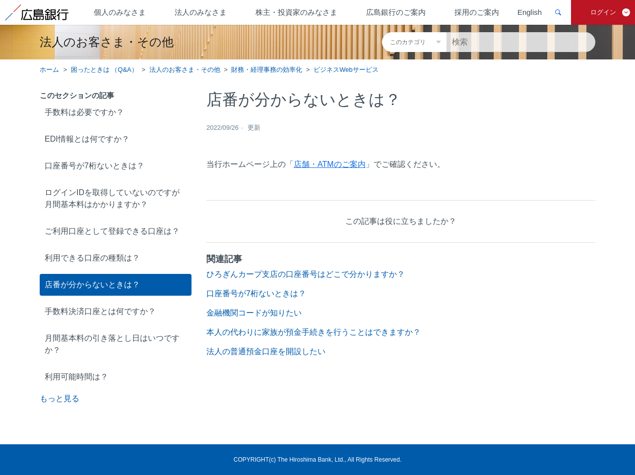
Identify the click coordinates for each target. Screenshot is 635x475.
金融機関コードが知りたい (254, 313)
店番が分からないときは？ (92, 284)
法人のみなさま (201, 12)
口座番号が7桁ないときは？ (94, 165)
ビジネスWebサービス (346, 69)
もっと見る (59, 398)
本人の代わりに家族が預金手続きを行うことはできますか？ (313, 332)
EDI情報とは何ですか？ (87, 139)
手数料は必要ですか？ (84, 112)
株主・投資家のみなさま (296, 12)
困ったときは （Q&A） (104, 69)
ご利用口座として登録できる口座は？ (112, 231)
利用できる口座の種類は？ (92, 258)
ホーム (49, 69)
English (529, 12)
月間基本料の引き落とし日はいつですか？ (112, 344)
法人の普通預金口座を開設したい (265, 351)
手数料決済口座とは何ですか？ (100, 311)
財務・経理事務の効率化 (266, 69)
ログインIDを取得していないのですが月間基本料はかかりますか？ (112, 198)
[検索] (520, 42)
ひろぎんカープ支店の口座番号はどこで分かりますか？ (305, 274)
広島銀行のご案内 (396, 12)
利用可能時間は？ (76, 376)
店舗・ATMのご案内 (330, 164)
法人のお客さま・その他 (184, 69)
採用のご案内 (476, 12)
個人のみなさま (120, 12)
